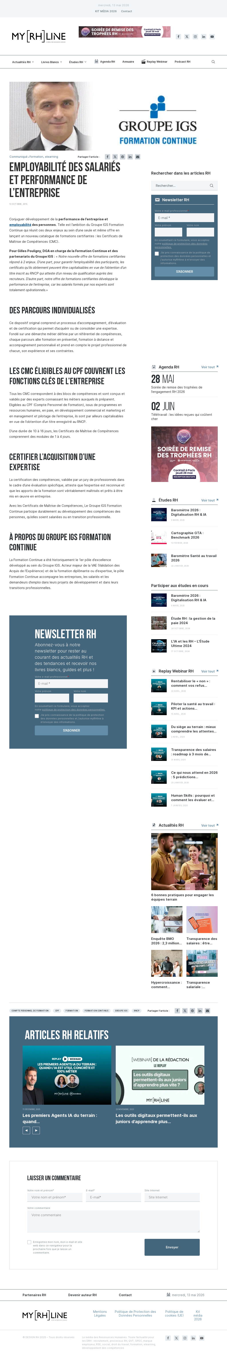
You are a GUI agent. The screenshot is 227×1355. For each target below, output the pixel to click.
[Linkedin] (203, 36)
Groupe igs (121, 1011)
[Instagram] (195, 36)
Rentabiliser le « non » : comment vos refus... (190, 683)
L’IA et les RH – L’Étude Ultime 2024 (190, 643)
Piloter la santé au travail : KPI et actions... (193, 706)
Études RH (76, 62)
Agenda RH (104, 61)
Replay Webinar (154, 61)
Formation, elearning (43, 156)
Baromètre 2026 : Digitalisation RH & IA (188, 512)
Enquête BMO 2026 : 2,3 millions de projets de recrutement (166, 941)
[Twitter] (187, 36)
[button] (26, 1130)
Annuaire (128, 61)
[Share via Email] (137, 156)
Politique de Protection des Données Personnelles (135, 1313)
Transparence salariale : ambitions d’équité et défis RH (200, 984)
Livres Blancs (50, 62)
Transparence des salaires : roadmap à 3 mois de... (193, 752)
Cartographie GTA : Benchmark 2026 (187, 535)
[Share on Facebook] (107, 156)
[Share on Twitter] (115, 156)
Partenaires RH (34, 1295)
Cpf (57, 1011)
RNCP (136, 1011)
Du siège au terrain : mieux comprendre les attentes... (194, 729)
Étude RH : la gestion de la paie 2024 (193, 620)
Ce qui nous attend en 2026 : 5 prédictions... (194, 774)
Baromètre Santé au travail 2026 (194, 558)
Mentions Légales (100, 1313)
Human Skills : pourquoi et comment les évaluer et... (193, 797)
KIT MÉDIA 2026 (106, 11)
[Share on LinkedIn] (130, 156)
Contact (126, 11)
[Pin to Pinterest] (122, 156)
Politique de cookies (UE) (174, 1313)
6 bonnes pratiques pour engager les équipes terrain (182, 897)
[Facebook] (178, 36)
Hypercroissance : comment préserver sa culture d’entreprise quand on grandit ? (166, 984)
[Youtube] (212, 36)
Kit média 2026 (198, 1315)
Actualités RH (21, 62)
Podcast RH (182, 61)
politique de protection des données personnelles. (73, 709)
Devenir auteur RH (82, 1295)
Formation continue (97, 1011)
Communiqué (18, 156)
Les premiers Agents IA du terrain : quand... (60, 1118)
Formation (72, 1011)
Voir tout (209, 367)
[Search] (212, 61)
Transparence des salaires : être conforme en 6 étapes (201, 941)
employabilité (20, 225)
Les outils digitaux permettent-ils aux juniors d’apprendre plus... (156, 1118)
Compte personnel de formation (30, 1011)
